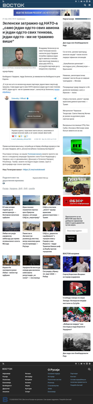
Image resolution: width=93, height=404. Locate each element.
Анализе (6, 391)
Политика (6, 379)
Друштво (6, 388)
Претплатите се (71, 238)
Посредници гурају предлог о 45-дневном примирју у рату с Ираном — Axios (76, 90)
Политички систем (54, 379)
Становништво (53, 385)
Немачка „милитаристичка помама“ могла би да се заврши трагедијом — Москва (76, 78)
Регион (28, 373)
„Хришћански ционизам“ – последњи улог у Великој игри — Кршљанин (76, 66)
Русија (5, 188)
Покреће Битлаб (76, 385)
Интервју (28, 376)
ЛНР (26, 188)
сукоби (32, 188)
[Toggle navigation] (88, 5)
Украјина (13, 188)
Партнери (74, 373)
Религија (51, 382)
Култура (28, 388)
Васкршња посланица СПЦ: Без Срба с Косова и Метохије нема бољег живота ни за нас (76, 128)
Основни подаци (54, 373)
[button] (89, 5)
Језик (50, 388)
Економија (7, 382)
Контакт (73, 376)
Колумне (28, 379)
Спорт (27, 391)
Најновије (6, 373)
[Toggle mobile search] (85, 5)
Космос (28, 382)
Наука (27, 385)
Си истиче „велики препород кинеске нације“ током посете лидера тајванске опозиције (75, 54)
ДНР (20, 188)
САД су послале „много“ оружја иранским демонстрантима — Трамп (76, 101)
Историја (51, 376)
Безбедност (21, 19)
